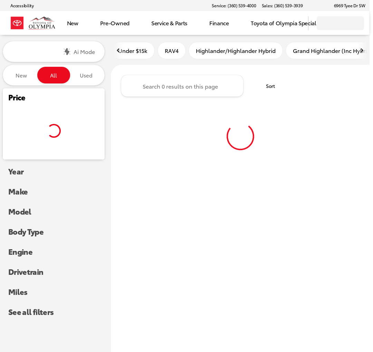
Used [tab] (86, 75)
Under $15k (132, 51)
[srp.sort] (266, 86)
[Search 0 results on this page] (182, 86)
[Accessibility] (19, 5)
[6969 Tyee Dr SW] (346, 5)
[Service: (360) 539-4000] (233, 5)
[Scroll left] (118, 51)
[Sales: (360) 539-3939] (282, 5)
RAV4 (172, 51)
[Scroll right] (362, 51)
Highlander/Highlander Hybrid (236, 51)
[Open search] (294, 23)
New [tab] (21, 75)
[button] (318, 5)
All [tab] (53, 75)
